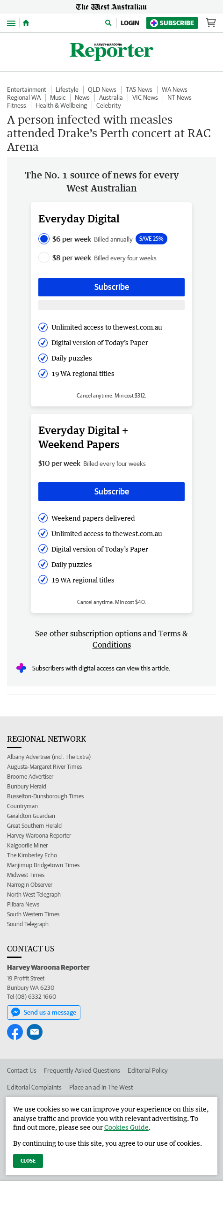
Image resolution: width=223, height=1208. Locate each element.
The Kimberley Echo (32, 855)
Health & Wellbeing (61, 105)
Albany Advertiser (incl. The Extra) (49, 756)
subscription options (105, 633)
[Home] (26, 23)
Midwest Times (25, 874)
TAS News (139, 89)
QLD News (102, 89)
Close (28, 1160)
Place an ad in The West (101, 1087)
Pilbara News (23, 904)
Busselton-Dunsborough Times (45, 796)
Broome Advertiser (30, 776)
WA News (174, 89)
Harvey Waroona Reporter (39, 835)
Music (57, 97)
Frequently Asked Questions (82, 1070)
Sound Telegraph (28, 924)
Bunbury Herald (26, 786)
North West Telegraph (34, 894)
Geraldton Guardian (31, 815)
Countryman (22, 806)
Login (130, 23)
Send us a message (43, 1012)
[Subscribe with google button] (111, 305)
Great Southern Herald (34, 825)
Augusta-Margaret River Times (44, 766)
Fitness (16, 105)
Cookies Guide (126, 1127)
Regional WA (24, 97)
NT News (179, 97)
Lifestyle (67, 89)
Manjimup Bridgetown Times (43, 865)
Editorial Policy (148, 1070)
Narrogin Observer (29, 884)
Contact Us (21, 1070)
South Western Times (33, 914)
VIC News (145, 97)
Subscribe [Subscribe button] (111, 287)
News (82, 97)
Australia (111, 97)
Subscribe (172, 23)
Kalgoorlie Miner (27, 845)
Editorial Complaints (34, 1087)
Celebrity (108, 105)
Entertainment (26, 89)
